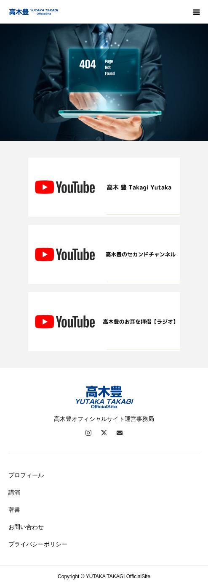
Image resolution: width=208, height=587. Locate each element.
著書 (14, 509)
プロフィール (26, 475)
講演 (14, 492)
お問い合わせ (26, 527)
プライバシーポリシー (37, 544)
